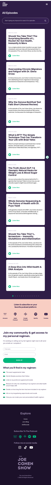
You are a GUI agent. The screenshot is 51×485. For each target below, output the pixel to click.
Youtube (46, 318)
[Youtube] (45, 314)
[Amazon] (5, 314)
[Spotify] (35, 314)
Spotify (36, 318)
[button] (46, 4)
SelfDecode (25, 424)
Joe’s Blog (25, 422)
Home (25, 419)
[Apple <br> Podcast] (15, 314)
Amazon (5, 318)
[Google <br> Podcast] (25, 314)
